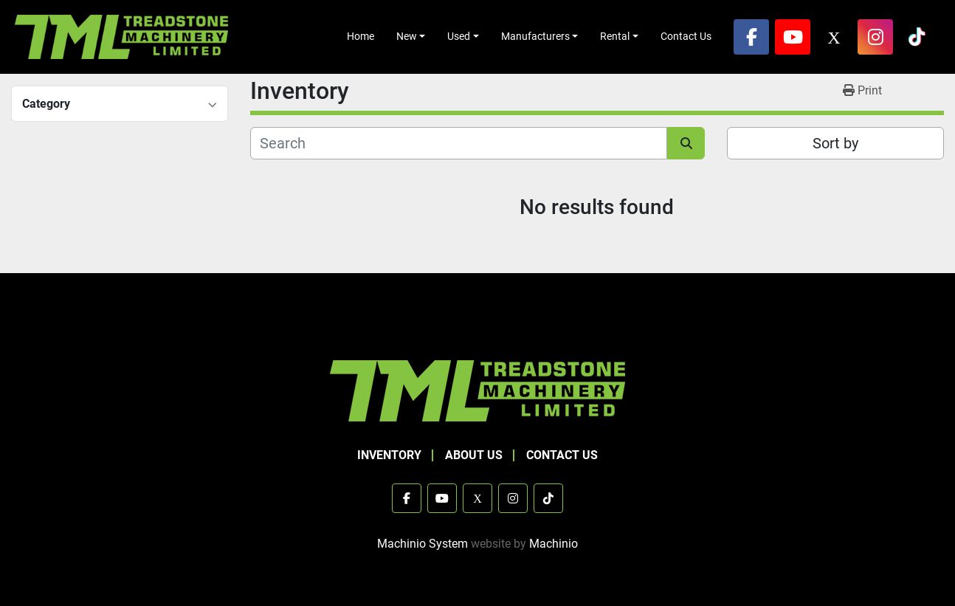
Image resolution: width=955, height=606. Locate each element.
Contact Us (686, 36)
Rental (615, 36)
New (406, 36)
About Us (474, 455)
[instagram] (875, 37)
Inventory (389, 455)
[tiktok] (916, 37)
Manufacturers (535, 36)
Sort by (835, 143)
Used (458, 36)
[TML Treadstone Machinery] (477, 390)
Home (360, 36)
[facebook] (751, 37)
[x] (834, 37)
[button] (411, 36)
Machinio (553, 544)
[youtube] (792, 37)
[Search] (459, 143)
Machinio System (422, 544)
